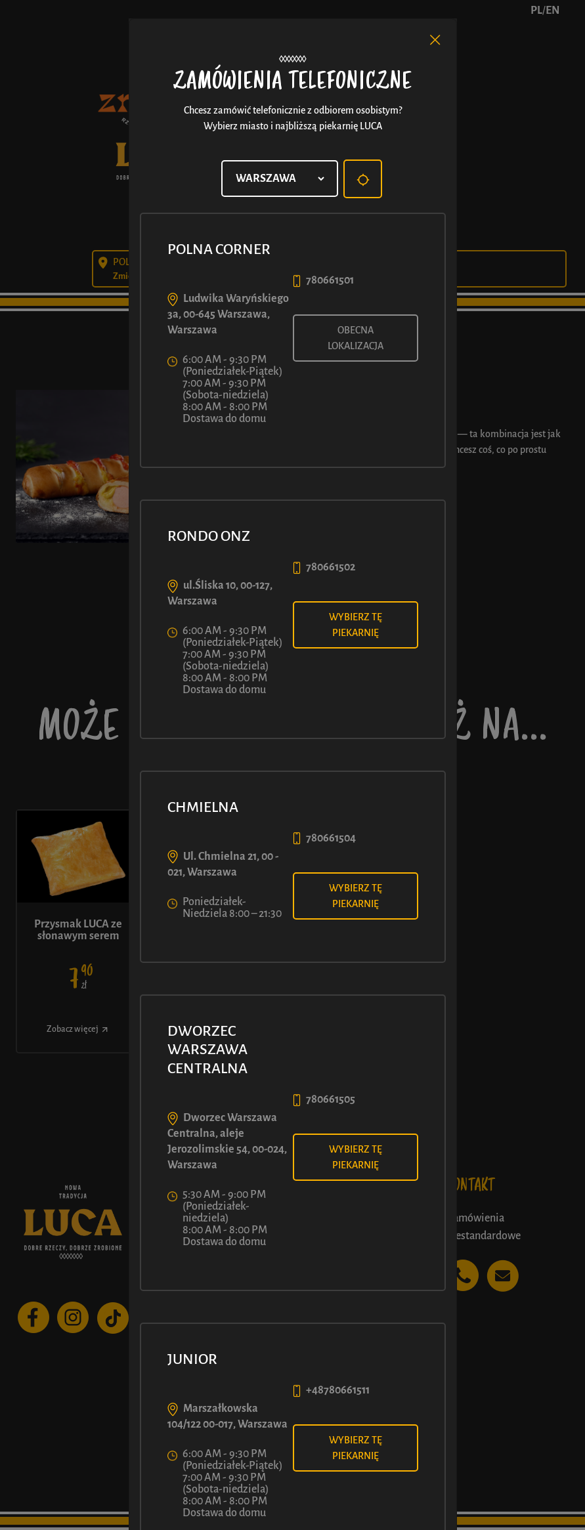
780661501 (330, 280)
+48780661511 (338, 1390)
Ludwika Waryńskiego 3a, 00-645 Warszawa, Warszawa (228, 314)
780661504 (331, 838)
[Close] (435, 40)
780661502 (330, 567)
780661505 (330, 1099)
